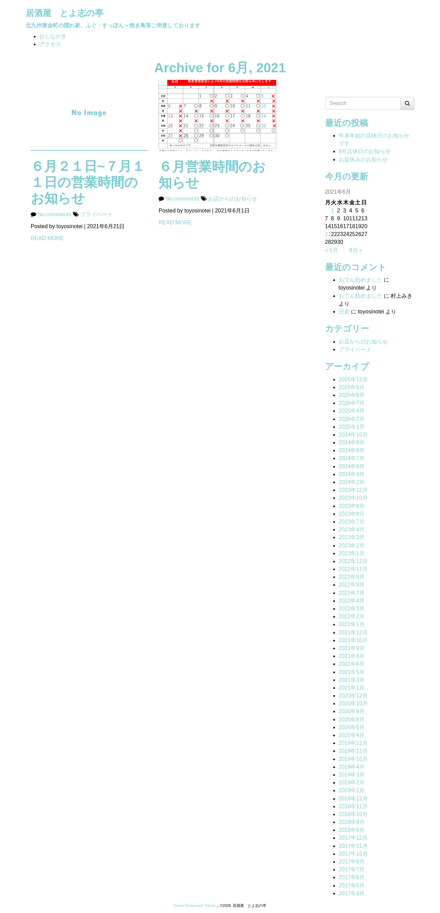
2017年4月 (352, 893)
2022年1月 (352, 624)
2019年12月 (353, 743)
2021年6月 (352, 664)
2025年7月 (352, 403)
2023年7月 (352, 522)
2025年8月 (352, 395)
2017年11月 (353, 846)
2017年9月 (352, 862)
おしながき (53, 36)
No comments (55, 214)
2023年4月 (352, 529)
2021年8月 (352, 656)
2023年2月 (352, 545)
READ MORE (47, 238)
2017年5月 (352, 885)
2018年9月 (352, 822)
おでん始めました (360, 280)
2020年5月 (352, 727)
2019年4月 (352, 767)
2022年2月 (352, 616)
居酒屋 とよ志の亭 (64, 13)
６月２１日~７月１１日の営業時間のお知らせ (88, 182)
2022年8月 (352, 585)
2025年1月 (352, 427)
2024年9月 (352, 442)
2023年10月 (353, 498)
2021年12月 (353, 632)
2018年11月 (353, 806)
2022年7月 (352, 593)
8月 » (355, 250)
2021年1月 (352, 688)
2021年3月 (352, 680)
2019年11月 (353, 751)
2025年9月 (352, 387)
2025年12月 (353, 379)
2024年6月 (352, 466)
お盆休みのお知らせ (363, 159)
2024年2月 (352, 482)
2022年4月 (352, 601)
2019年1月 (352, 790)
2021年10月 (353, 640)
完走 (344, 311)
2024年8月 (352, 450)
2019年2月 (352, 782)
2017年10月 (353, 854)
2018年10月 (353, 814)
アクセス (50, 44)
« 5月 (331, 250)
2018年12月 (353, 798)
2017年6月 (352, 877)
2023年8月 (352, 514)
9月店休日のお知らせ (365, 151)
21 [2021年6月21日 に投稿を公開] (328, 234)
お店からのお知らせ (232, 199)
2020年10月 (353, 703)
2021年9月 (352, 648)
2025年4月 (352, 411)
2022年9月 (352, 577)
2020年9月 (352, 711)
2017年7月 (352, 869)
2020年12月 (353, 695)
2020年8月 (352, 719)
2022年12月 (353, 561)
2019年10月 (353, 759)
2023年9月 (352, 506)
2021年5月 (352, 672)
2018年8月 (352, 830)
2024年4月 (352, 474)
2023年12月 (353, 490)
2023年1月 (352, 553)
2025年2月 (352, 419)
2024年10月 (353, 435)
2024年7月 (352, 458)
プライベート (96, 214)
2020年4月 (352, 735)
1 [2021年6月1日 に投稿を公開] (332, 210)
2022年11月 (353, 569)
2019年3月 (352, 775)
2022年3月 (352, 609)
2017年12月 (353, 838)
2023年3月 (352, 537)
